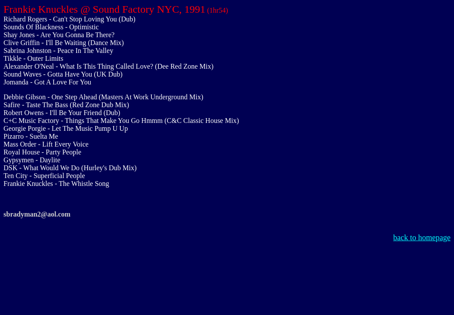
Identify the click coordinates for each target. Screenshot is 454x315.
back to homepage (422, 237)
